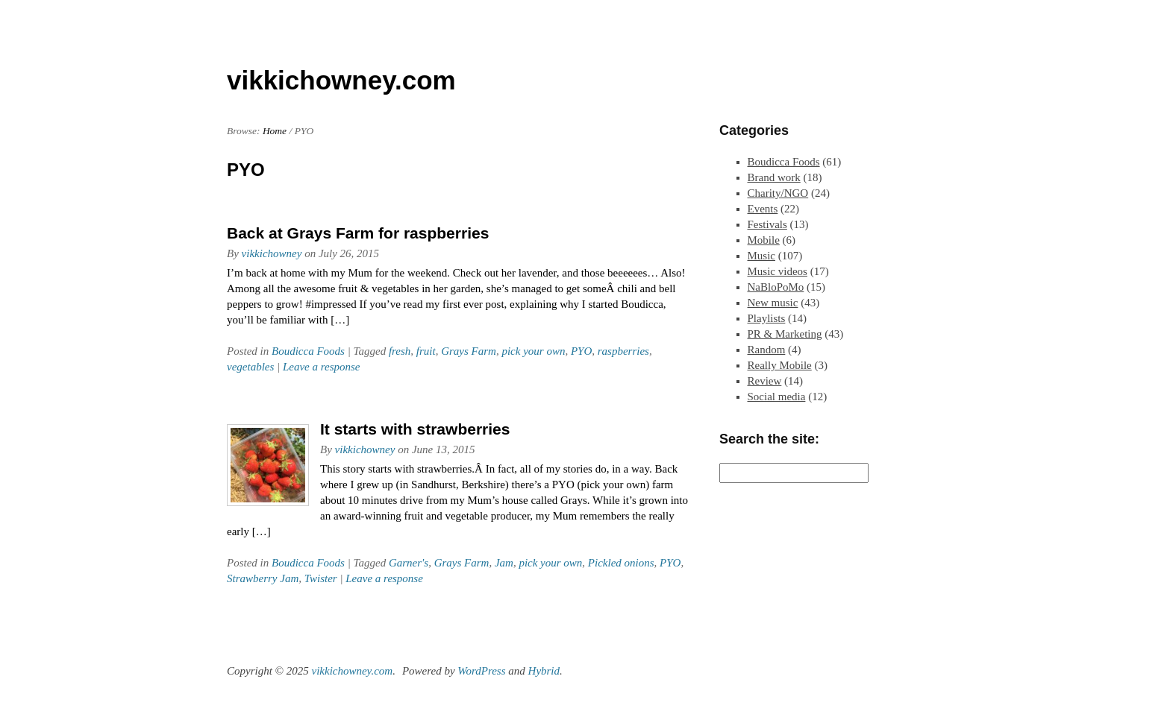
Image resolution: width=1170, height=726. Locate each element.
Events (763, 209)
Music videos (777, 271)
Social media (777, 397)
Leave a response (321, 367)
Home (275, 130)
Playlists (767, 318)
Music (762, 256)
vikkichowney (272, 253)
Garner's (408, 563)
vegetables (250, 367)
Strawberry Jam (262, 578)
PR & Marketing (785, 334)
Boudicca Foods (308, 351)
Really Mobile (780, 365)
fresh (399, 351)
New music (773, 303)
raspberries (623, 351)
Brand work (774, 177)
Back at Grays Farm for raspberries (358, 233)
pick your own (533, 351)
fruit (426, 351)
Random (767, 350)
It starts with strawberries (415, 429)
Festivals (767, 224)
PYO (581, 351)
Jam (504, 563)
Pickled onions (621, 563)
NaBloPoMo (776, 287)
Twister (320, 578)
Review (765, 381)
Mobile (764, 240)
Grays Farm (468, 351)
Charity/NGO (778, 193)
